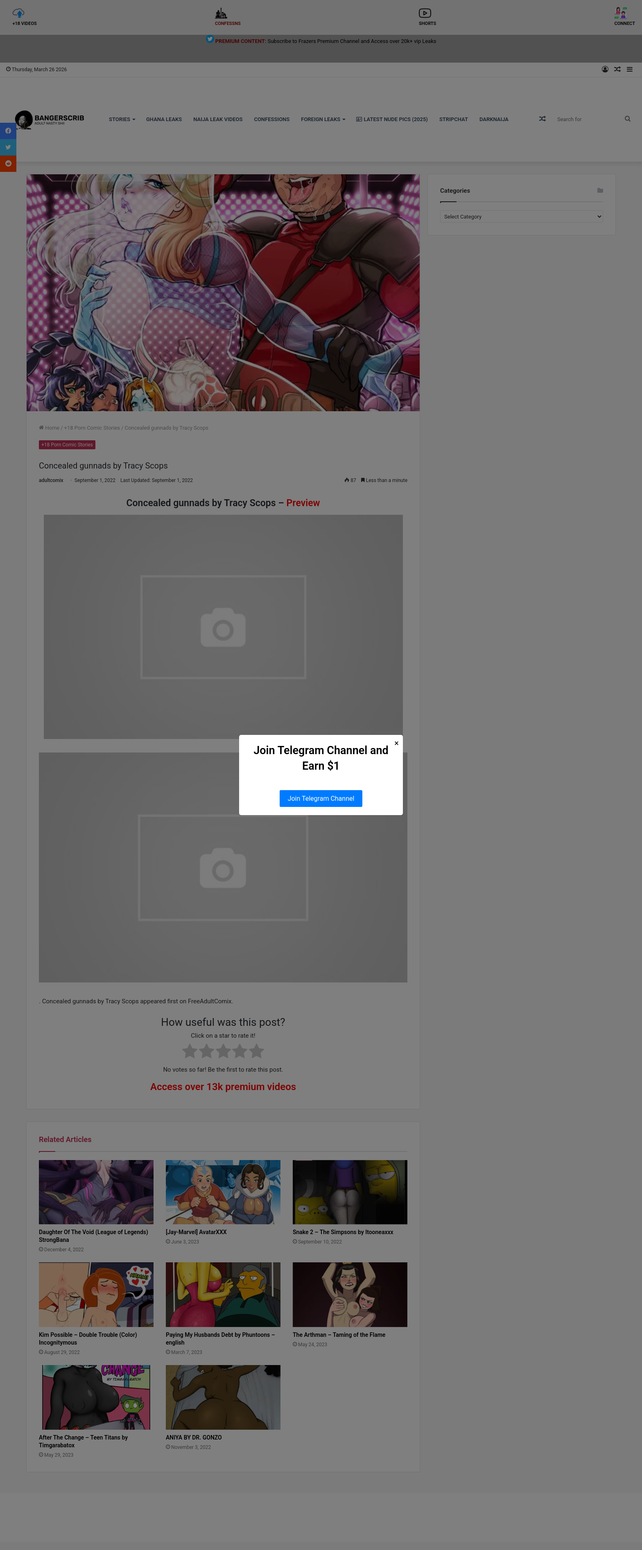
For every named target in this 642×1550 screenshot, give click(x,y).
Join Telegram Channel (321, 798)
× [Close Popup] (396, 743)
